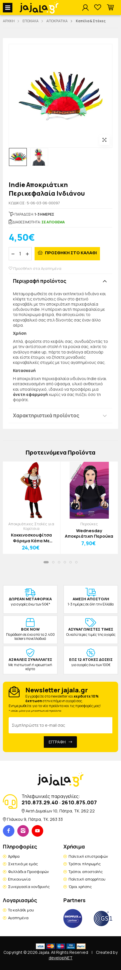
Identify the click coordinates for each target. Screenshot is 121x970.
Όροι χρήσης (80, 886)
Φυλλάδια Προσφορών (28, 871)
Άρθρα (14, 856)
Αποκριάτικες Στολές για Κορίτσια (31, 526)
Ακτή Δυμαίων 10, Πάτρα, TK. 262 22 (60, 811)
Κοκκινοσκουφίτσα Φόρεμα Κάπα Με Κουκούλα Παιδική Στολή (31, 537)
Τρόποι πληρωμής (85, 863)
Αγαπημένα (18, 917)
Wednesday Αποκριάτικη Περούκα (89, 533)
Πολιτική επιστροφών (88, 856)
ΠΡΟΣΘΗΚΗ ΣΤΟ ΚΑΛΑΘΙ (70, 253)
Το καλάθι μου (21, 910)
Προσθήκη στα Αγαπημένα (35, 268)
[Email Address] (60, 725)
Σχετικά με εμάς (23, 863)
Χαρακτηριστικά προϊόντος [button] (46, 415)
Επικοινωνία (19, 879)
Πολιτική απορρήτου (87, 879)
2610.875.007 (79, 802)
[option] (18, 157)
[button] (110, 7)
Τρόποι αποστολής (86, 871)
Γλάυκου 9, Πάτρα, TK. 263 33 (35, 819)
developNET (61, 957)
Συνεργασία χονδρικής (29, 886)
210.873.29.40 (40, 802)
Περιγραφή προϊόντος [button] (39, 281)
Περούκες (89, 523)
